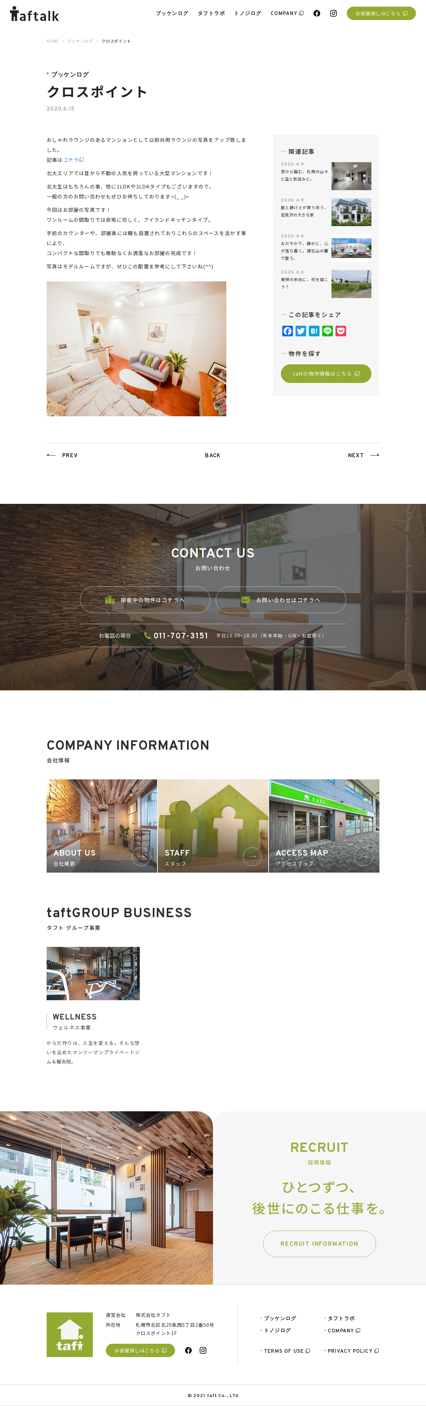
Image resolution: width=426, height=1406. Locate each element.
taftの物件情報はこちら (326, 373)
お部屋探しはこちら (381, 13)
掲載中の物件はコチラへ (145, 611)
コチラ (71, 159)
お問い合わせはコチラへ (281, 611)
